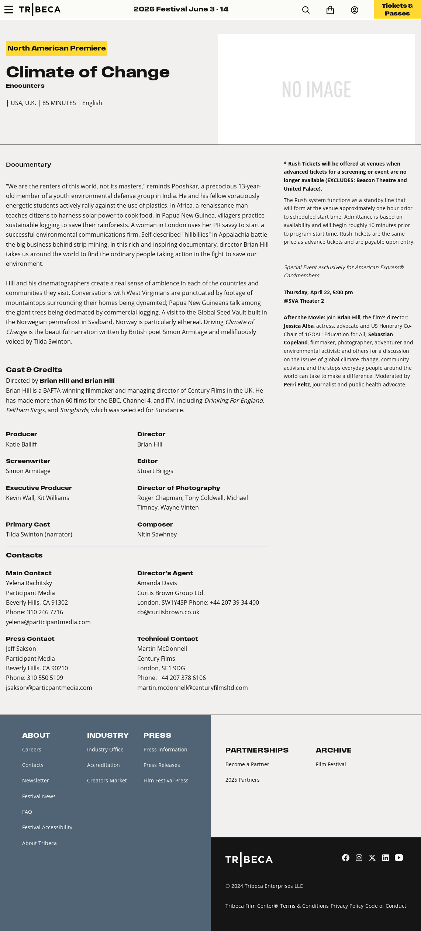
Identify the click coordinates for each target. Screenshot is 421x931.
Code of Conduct (385, 905)
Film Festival (331, 764)
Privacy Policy (347, 905)
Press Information (165, 749)
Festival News (39, 796)
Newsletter (35, 780)
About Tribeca (39, 843)
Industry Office (105, 749)
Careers (31, 749)
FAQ (27, 811)
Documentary (28, 164)
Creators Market (107, 780)
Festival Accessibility (47, 827)
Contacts (33, 764)
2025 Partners (242, 779)
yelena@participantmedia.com (48, 622)
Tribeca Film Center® (251, 905)
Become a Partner (247, 764)
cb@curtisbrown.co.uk (168, 612)
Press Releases (162, 764)
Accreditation (103, 764)
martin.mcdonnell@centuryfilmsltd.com (192, 687)
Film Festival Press (166, 780)
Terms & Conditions (304, 905)
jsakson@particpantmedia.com (49, 687)
